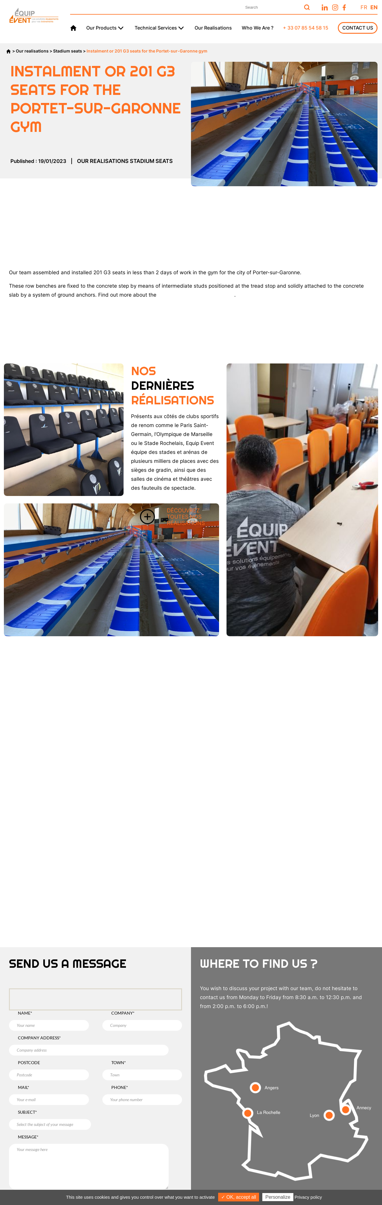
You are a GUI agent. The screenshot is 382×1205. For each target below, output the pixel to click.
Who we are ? (257, 28)
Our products (101, 28)
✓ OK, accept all (238, 1197)
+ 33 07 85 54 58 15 (305, 28)
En (374, 7)
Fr (364, 7)
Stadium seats (67, 50)
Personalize (277, 1197)
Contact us (357, 28)
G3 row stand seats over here (196, 295)
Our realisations (213, 28)
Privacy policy (308, 1197)
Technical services (156, 28)
